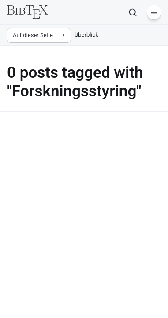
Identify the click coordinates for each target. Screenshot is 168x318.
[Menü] (154, 12)
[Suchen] (133, 12)
